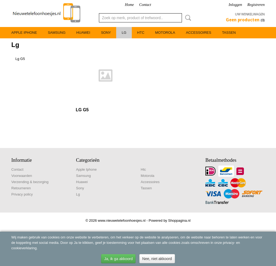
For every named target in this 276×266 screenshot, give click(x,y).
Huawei (83, 33)
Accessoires (198, 33)
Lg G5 (20, 59)
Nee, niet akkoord (157, 259)
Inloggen (235, 5)
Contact (145, 5)
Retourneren (21, 188)
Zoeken (187, 18)
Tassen (229, 33)
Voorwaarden (21, 176)
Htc (140, 33)
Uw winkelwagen (250, 14)
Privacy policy (22, 194)
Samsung (56, 33)
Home (129, 5)
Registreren (256, 5)
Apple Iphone (24, 33)
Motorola (165, 33)
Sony (106, 33)
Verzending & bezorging (30, 182)
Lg (124, 33)
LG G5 (82, 109)
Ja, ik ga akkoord (118, 259)
